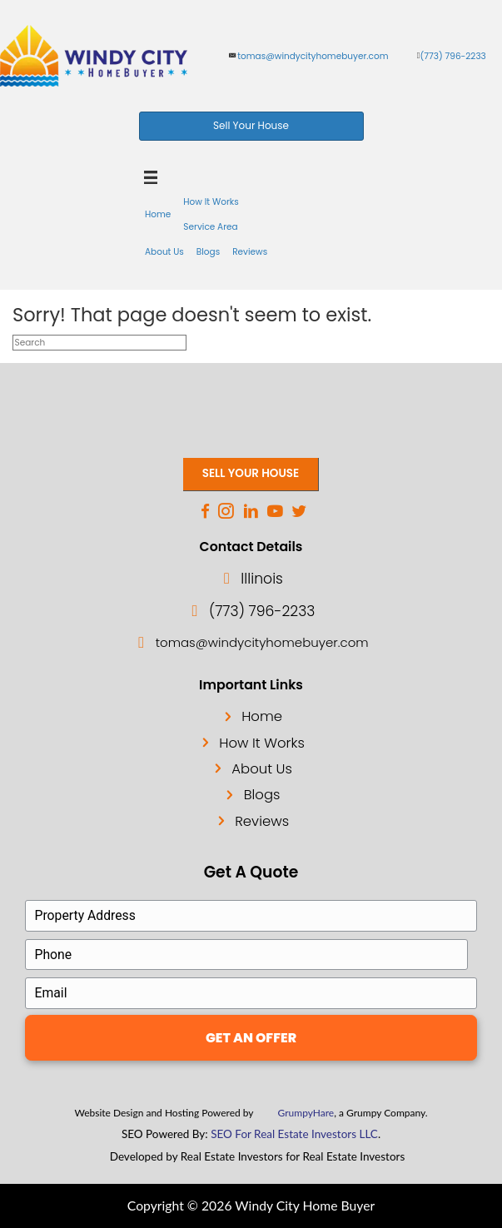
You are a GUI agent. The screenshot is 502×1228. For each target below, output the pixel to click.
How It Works (262, 743)
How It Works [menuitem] (210, 202)
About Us (261, 768)
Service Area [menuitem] (210, 227)
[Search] (99, 343)
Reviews (262, 821)
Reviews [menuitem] (249, 252)
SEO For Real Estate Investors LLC (294, 1134)
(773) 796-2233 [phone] (453, 56)
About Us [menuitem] (164, 252)
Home (261, 716)
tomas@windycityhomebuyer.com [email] (312, 56)
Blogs (262, 794)
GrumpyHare (306, 1112)
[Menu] (151, 178)
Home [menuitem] (158, 214)
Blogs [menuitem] (208, 252)
